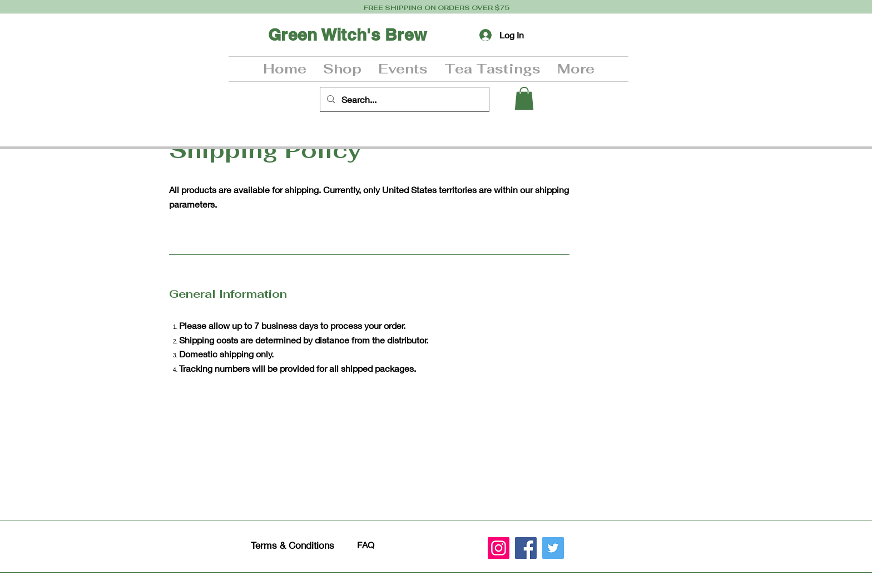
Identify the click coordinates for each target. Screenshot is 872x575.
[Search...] (403, 99)
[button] (342, 69)
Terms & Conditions (292, 545)
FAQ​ (365, 544)
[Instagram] (498, 548)
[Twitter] (553, 548)
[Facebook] (526, 548)
